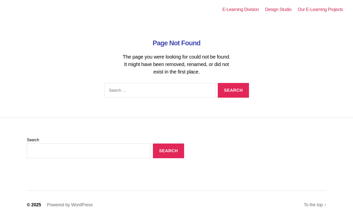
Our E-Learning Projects (320, 9)
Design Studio (278, 9)
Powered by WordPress (70, 204)
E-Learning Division (240, 9)
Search (33, 140)
